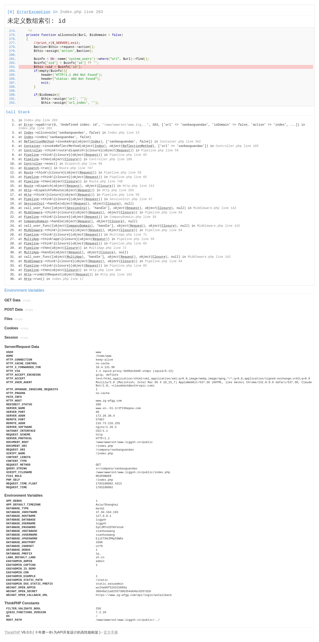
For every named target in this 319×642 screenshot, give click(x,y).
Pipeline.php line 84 (163, 212)
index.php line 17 (68, 279)
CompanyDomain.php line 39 (133, 217)
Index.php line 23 (123, 133)
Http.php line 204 (105, 270)
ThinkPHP (12, 632)
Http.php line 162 (116, 274)
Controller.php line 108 (110, 159)
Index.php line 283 (81, 12)
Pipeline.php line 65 (128, 155)
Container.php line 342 (180, 141)
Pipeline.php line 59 (160, 150)
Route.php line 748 (106, 181)
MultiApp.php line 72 (107, 248)
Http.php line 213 (138, 186)
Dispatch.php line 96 (83, 164)
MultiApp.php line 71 (128, 234)
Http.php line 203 (118, 190)
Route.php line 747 (76, 168)
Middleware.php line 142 (214, 208)
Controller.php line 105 (237, 146)
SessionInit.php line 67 (131, 199)
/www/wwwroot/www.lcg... (125, 125)
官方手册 (111, 632)
